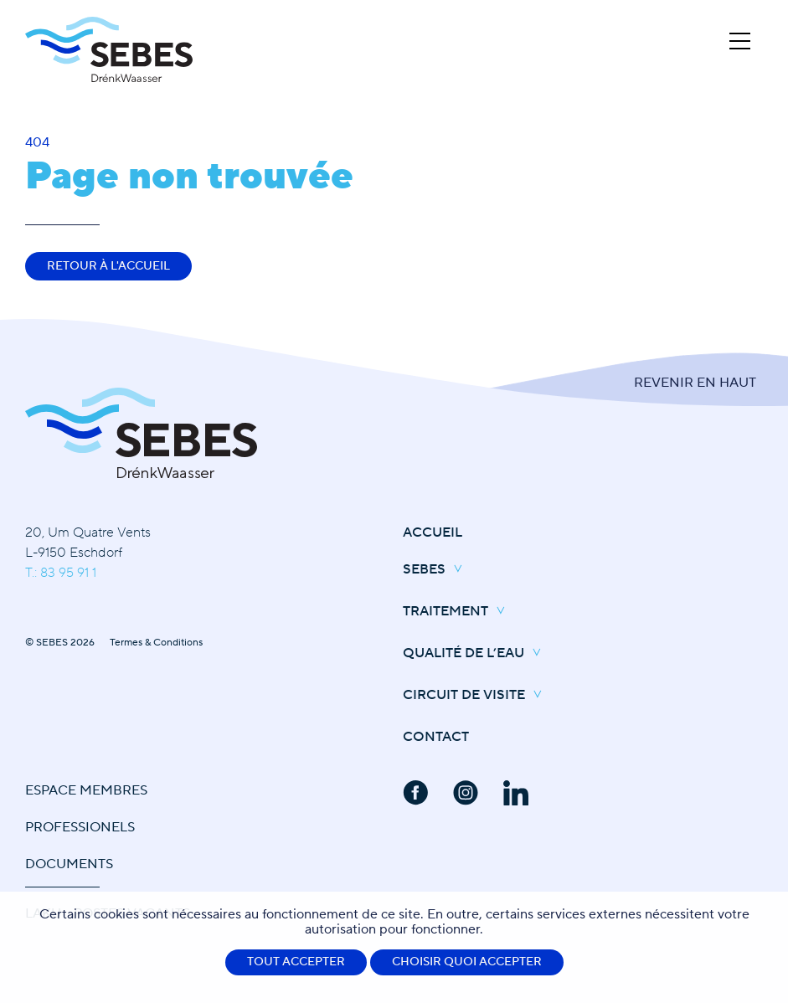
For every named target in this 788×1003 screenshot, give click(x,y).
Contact (436, 736)
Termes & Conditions (156, 642)
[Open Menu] (739, 41)
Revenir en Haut (695, 382)
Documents (69, 864)
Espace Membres (86, 790)
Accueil (432, 532)
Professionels (80, 827)
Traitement (458, 612)
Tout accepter (296, 962)
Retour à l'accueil (108, 266)
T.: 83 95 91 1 (60, 572)
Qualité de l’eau (476, 654)
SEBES (437, 570)
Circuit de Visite (476, 696)
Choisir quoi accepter (467, 962)
